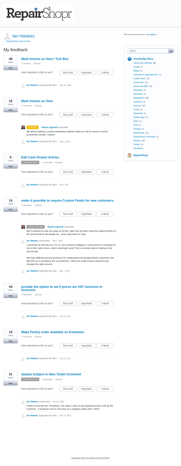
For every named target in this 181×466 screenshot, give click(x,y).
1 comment (26, 63)
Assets (136, 67)
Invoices (137, 105)
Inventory (137, 102)
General (37, 63)
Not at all (69, 73)
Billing (136, 70)
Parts (135, 121)
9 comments (26, 294)
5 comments (26, 205)
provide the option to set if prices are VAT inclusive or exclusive (61, 288)
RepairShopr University (144, 136)
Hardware (138, 94)
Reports (137, 140)
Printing (137, 129)
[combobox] (148, 51)
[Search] (171, 51)
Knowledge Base (143, 58)
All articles (138, 148)
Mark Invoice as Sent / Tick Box (45, 59)
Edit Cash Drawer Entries (40, 157)
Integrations (139, 98)
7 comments (26, 106)
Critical (107, 73)
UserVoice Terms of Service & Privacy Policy (90, 458)
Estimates (138, 90)
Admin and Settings (142, 63)
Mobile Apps (139, 117)
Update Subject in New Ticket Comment (51, 374)
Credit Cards (139, 78)
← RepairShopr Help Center (17, 41)
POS (135, 125)
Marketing (138, 113)
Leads (136, 109)
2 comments (47, 162)
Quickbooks (139, 133)
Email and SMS (140, 86)
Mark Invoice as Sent (37, 101)
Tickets (136, 144)
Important (88, 73)
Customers (138, 82)
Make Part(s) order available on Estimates (52, 332)
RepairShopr (140, 155)
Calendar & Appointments (145, 74)
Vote (10, 68)
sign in (153, 34)
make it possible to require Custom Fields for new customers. (67, 200)
